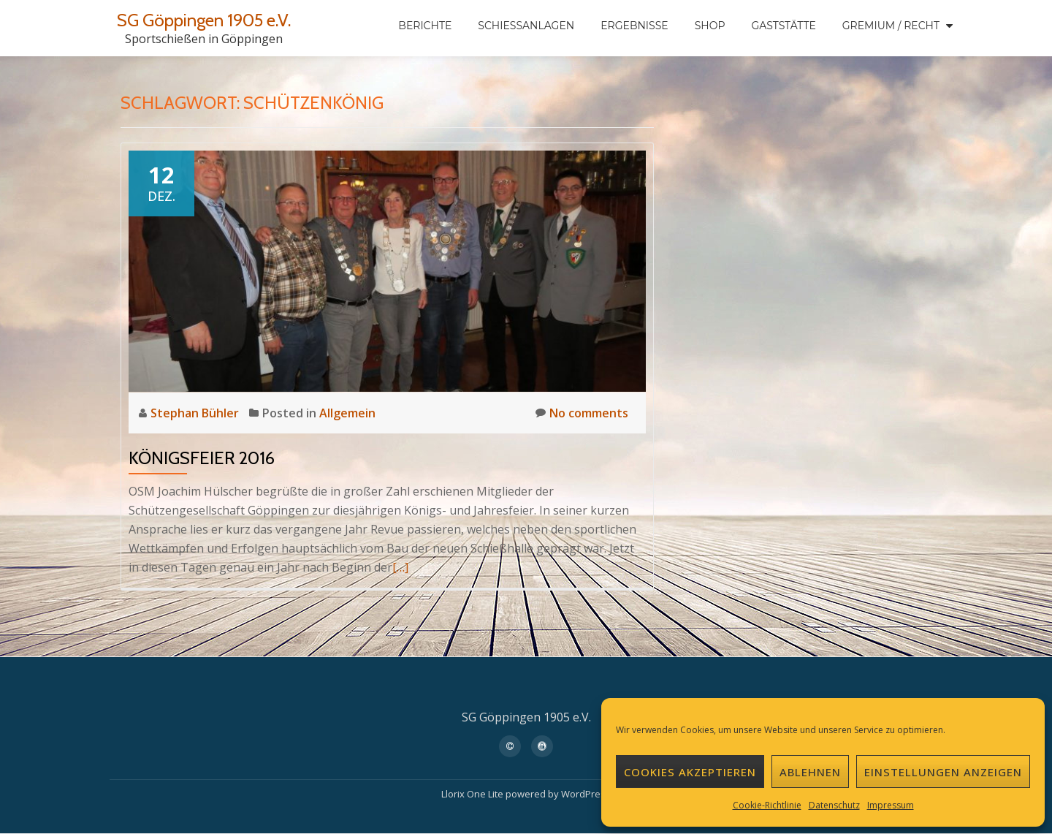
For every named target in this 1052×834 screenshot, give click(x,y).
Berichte (424, 25)
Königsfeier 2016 (202, 458)
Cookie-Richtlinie (767, 805)
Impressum (890, 805)
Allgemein (347, 413)
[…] (400, 567)
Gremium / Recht (890, 25)
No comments (581, 412)
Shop (710, 25)
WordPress (586, 793)
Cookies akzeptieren (690, 772)
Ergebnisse (634, 25)
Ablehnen (810, 772)
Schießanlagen (526, 25)
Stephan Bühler (196, 413)
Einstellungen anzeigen (943, 772)
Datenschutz (834, 805)
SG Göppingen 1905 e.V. (204, 20)
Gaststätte (783, 25)
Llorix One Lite (473, 793)
